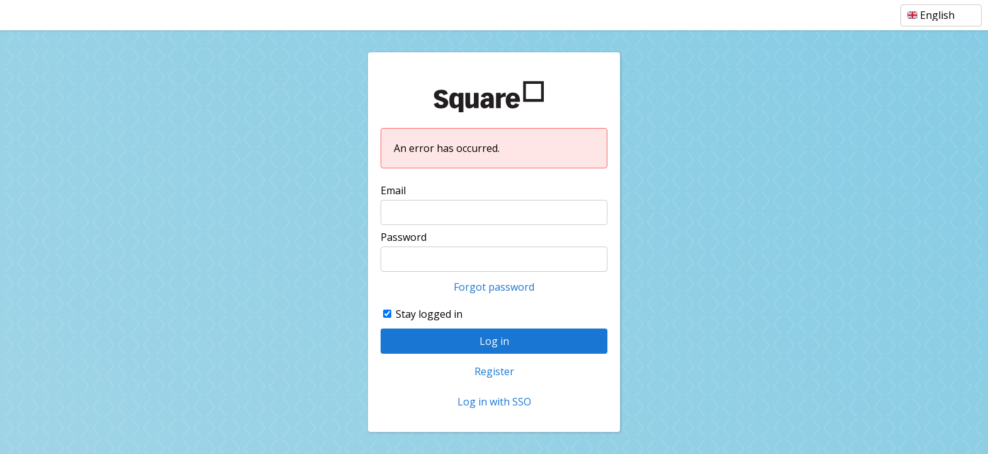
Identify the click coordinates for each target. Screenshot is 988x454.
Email (393, 190)
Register (494, 371)
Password (404, 237)
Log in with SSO (494, 402)
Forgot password (494, 287)
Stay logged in (429, 314)
